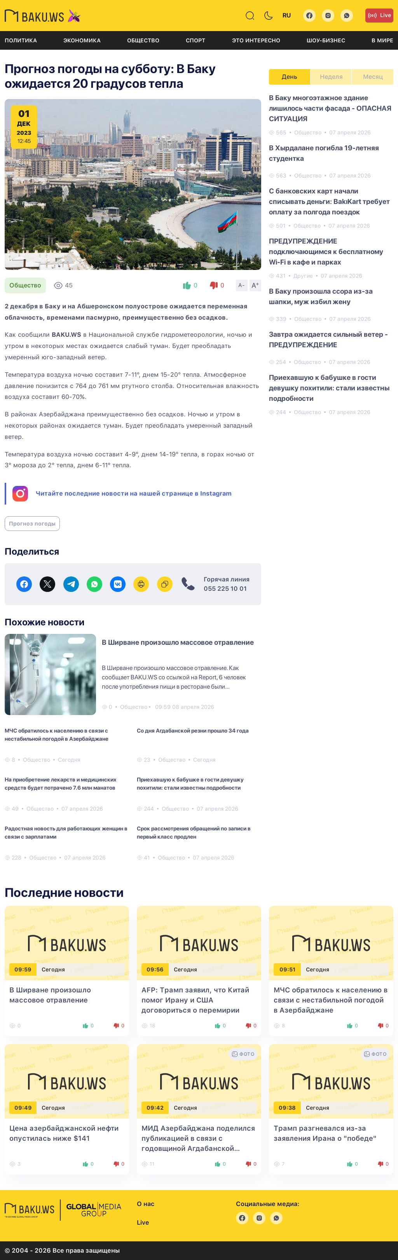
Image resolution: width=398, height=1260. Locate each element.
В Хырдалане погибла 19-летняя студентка (324, 153)
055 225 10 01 (225, 588)
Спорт (195, 40)
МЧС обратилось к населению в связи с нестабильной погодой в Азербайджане (56, 734)
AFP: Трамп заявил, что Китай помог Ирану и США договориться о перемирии (195, 1000)
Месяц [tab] (373, 76)
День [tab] (289, 76)
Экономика (82, 40)
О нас (145, 1204)
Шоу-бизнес (326, 40)
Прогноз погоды (32, 523)
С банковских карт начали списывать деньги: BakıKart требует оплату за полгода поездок (329, 201)
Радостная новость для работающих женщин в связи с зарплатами (66, 832)
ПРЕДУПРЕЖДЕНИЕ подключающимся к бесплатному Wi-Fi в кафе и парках (326, 251)
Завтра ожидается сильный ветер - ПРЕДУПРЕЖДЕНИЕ (328, 339)
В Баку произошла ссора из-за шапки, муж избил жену (321, 296)
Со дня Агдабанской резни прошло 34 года (193, 730)
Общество (143, 40)
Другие (303, 276)
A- (241, 285)
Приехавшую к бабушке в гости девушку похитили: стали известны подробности (190, 783)
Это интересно (256, 40)
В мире (382, 40)
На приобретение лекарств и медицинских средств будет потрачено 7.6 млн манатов (61, 783)
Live (379, 15)
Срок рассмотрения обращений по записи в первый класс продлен (194, 832)
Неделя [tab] (331, 76)
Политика (21, 40)
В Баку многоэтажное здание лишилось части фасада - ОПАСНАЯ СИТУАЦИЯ (330, 108)
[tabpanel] (331, 254)
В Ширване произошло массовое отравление (178, 642)
